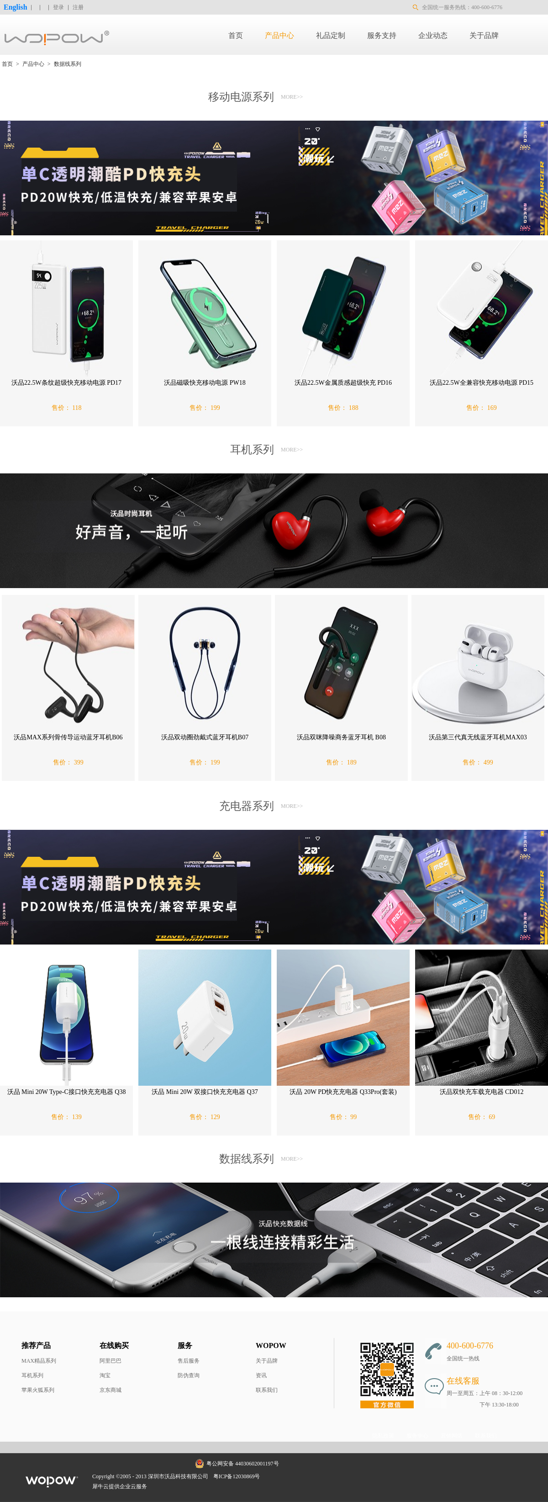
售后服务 (189, 1361)
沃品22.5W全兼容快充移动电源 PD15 (481, 382)
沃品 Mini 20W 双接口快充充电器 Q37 (205, 1091)
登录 (58, 7)
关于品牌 (267, 1361)
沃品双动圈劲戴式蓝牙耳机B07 (204, 737)
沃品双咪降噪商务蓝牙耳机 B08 (341, 737)
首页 (235, 35)
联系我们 (267, 1390)
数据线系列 (67, 64)
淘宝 (105, 1375)
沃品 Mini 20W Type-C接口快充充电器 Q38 (66, 1091)
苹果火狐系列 (37, 1390)
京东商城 (110, 1390)
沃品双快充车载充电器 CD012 (482, 1091)
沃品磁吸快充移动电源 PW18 (205, 382)
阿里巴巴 (110, 1361)
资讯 (261, 1375)
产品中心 (33, 64)
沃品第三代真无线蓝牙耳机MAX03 (478, 737)
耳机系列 (32, 1375)
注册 (78, 7)
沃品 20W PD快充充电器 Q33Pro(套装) (343, 1091)
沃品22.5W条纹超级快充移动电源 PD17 (66, 382)
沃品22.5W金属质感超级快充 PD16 (343, 382)
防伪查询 (189, 1375)
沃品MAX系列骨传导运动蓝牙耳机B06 (68, 737)
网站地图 (277, 1476)
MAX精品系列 (38, 1361)
